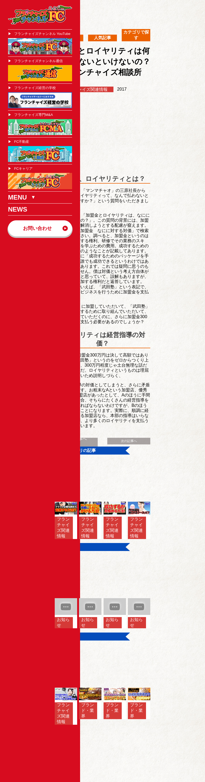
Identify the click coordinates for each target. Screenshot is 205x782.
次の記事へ (129, 441)
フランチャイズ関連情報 (84, 89)
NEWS (17, 209)
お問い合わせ (37, 228)
